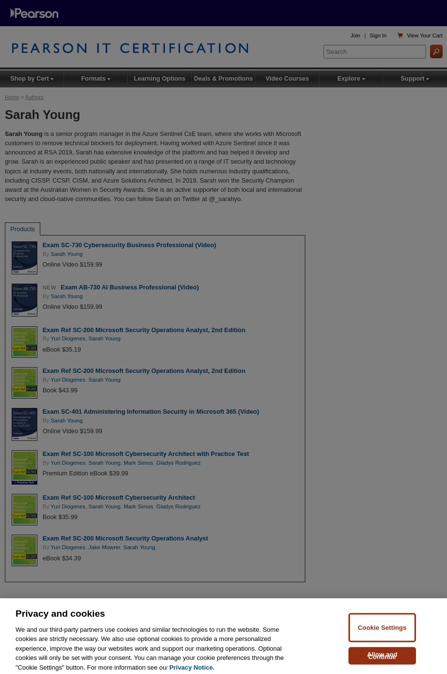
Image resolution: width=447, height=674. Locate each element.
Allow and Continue (382, 660)
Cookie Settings (382, 632)
